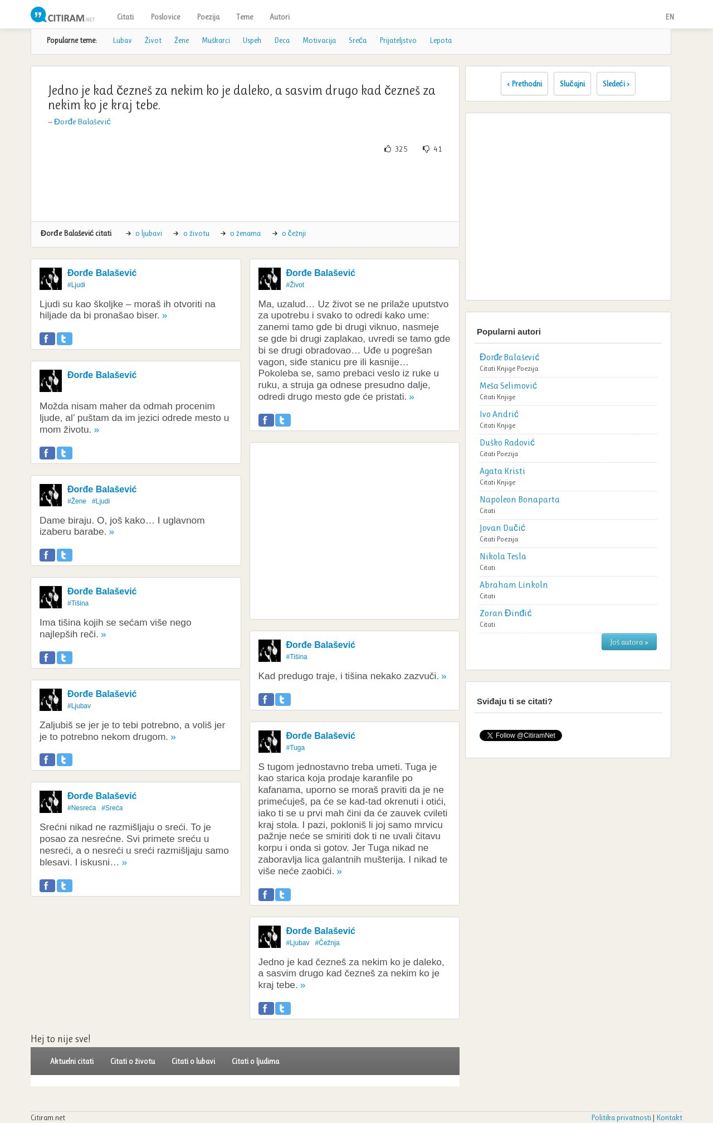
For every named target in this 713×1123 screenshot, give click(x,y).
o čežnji (294, 233)
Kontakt (669, 1117)
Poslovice (165, 16)
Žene (181, 40)
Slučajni (572, 83)
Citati (125, 16)
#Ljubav (79, 706)
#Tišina (78, 603)
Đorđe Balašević (82, 122)
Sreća (358, 40)
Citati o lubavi (193, 1061)
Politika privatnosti (621, 1117)
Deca (282, 40)
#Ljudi (76, 285)
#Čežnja (327, 943)
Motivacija (319, 40)
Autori (280, 16)
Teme (244, 16)
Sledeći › (616, 83)
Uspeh (252, 40)
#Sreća (112, 808)
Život (153, 40)
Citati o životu (132, 1061)
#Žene (76, 501)
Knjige (506, 368)
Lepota (440, 40)
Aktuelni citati (72, 1061)
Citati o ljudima (255, 1061)
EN (669, 16)
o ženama (245, 233)
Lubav (122, 40)
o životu (196, 233)
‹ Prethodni (524, 83)
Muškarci (216, 40)
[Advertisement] (245, 188)
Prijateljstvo (398, 40)
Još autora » (629, 641)
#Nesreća (81, 808)
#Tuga (295, 748)
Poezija (208, 16)
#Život (295, 285)
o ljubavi (148, 233)
